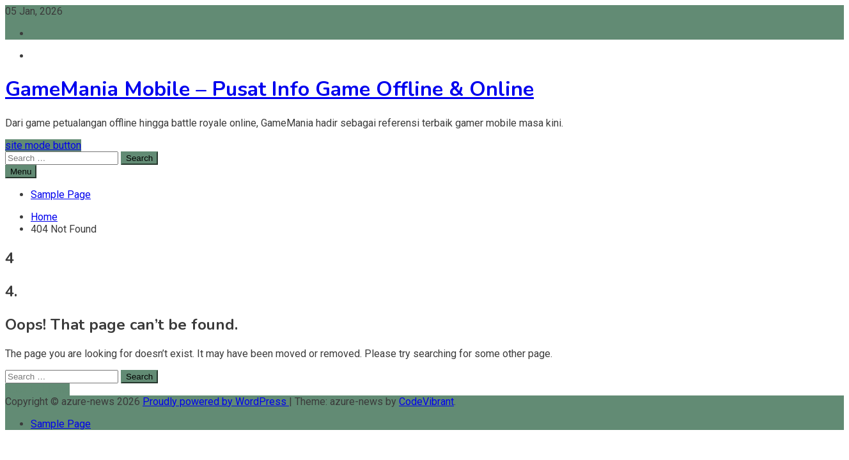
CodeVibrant (426, 401)
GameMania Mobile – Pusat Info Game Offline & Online (269, 89)
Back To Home (37, 389)
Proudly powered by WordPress (216, 401)
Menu (20, 171)
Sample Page (61, 194)
